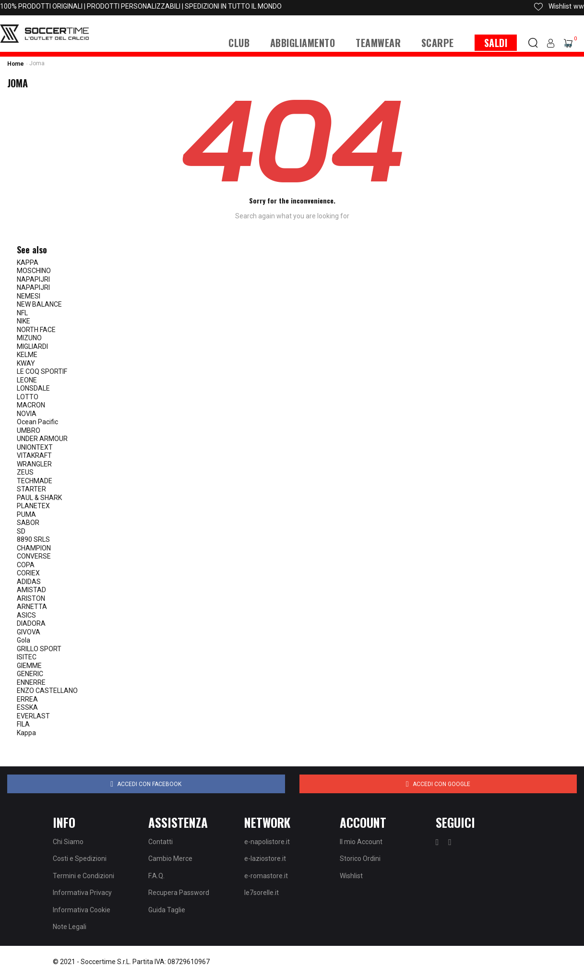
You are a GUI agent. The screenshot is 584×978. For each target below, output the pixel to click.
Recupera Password (178, 892)
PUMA (26, 514)
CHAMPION (34, 548)
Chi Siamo (68, 842)
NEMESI (28, 296)
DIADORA (31, 623)
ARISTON (31, 598)
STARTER (31, 489)
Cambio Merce (170, 858)
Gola (23, 640)
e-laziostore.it (265, 858)
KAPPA (27, 262)
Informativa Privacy (82, 892)
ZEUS (25, 472)
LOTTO (27, 397)
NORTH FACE (36, 330)
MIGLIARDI (32, 346)
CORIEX (28, 573)
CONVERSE (34, 556)
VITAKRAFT (34, 455)
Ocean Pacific (37, 422)
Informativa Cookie (81, 910)
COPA (26, 565)
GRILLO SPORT (39, 649)
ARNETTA (32, 606)
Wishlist (351, 876)
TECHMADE (34, 481)
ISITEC (26, 657)
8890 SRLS (33, 539)
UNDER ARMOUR (42, 438)
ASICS (26, 615)
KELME (27, 354)
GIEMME (29, 665)
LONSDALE (33, 388)
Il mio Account (361, 842)
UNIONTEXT (35, 447)
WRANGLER (34, 464)
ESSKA (27, 707)
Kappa (26, 733)
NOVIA (26, 413)
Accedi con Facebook (145, 784)
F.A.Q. (156, 876)
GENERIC (30, 674)
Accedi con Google (438, 784)
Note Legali (69, 926)
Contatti (160, 842)
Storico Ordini (360, 858)
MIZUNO (29, 338)
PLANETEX (33, 506)
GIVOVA (28, 632)
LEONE (27, 380)
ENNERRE (31, 682)
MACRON (31, 405)
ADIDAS (29, 581)
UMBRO (28, 430)
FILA (23, 724)
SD (21, 531)
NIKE (23, 321)
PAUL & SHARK (39, 497)
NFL (22, 313)
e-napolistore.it (267, 842)
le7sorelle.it (261, 892)
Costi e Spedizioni (80, 858)
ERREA (27, 699)
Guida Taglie (166, 910)
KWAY (26, 363)
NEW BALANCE (39, 304)
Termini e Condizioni (83, 876)
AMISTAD (31, 590)
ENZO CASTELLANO (47, 690)
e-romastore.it (266, 876)
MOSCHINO (34, 270)
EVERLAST (33, 716)
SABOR (28, 522)
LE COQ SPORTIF (42, 371)
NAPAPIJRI (33, 279)
